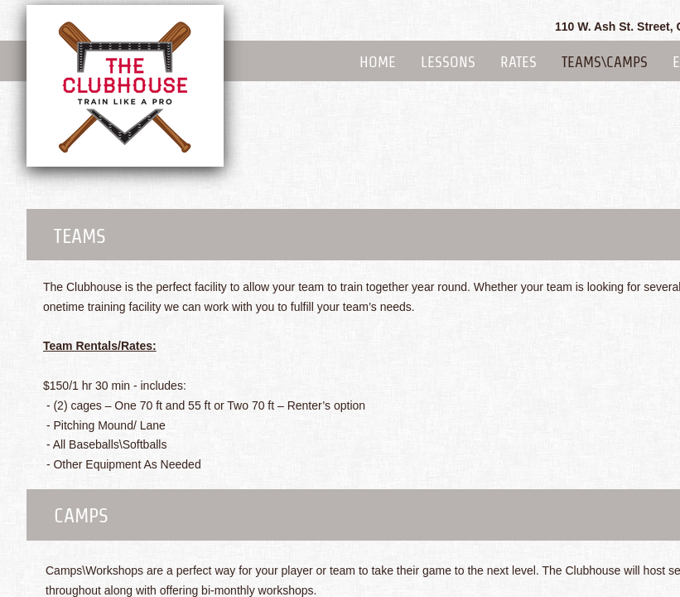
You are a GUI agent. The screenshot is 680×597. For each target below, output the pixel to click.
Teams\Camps (605, 62)
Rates (518, 62)
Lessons (448, 62)
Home (377, 62)
